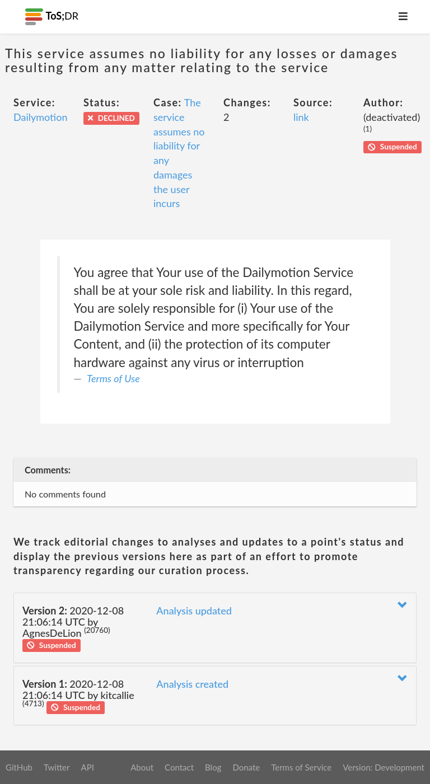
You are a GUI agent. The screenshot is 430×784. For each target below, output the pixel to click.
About (141, 767)
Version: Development (383, 767)
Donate (246, 767)
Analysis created (192, 684)
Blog (213, 767)
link (301, 117)
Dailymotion (40, 117)
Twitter (57, 767)
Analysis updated (194, 610)
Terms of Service (301, 767)
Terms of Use (113, 378)
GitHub (19, 767)
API (87, 767)
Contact (179, 767)
